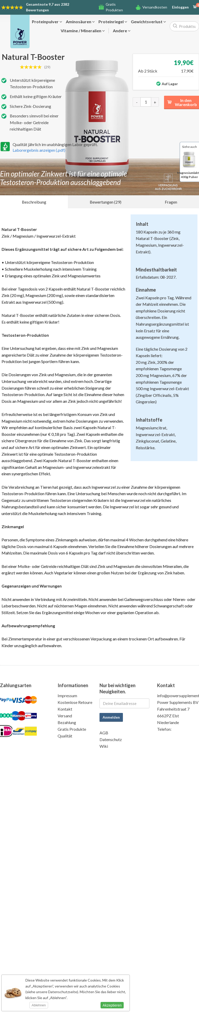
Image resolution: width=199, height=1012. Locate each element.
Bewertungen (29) (105, 201)
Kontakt (65, 708)
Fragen (171, 201)
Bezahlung (67, 722)
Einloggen (180, 7)
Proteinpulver (47, 22)
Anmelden (111, 717)
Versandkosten (154, 7)
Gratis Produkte (72, 729)
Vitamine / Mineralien (83, 31)
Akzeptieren (112, 1005)
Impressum (67, 695)
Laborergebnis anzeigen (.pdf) (39, 150)
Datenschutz (111, 739)
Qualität (65, 735)
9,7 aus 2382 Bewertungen (47, 7)
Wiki (104, 746)
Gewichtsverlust (148, 22)
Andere (121, 31)
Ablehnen (39, 1005)
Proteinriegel (112, 22)
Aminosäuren (80, 22)
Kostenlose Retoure (75, 702)
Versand (65, 715)
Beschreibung (34, 201)
